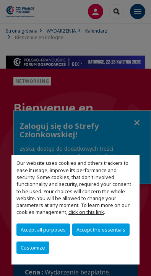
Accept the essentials (100, 229)
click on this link (86, 212)
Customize (33, 247)
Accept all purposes (43, 229)
